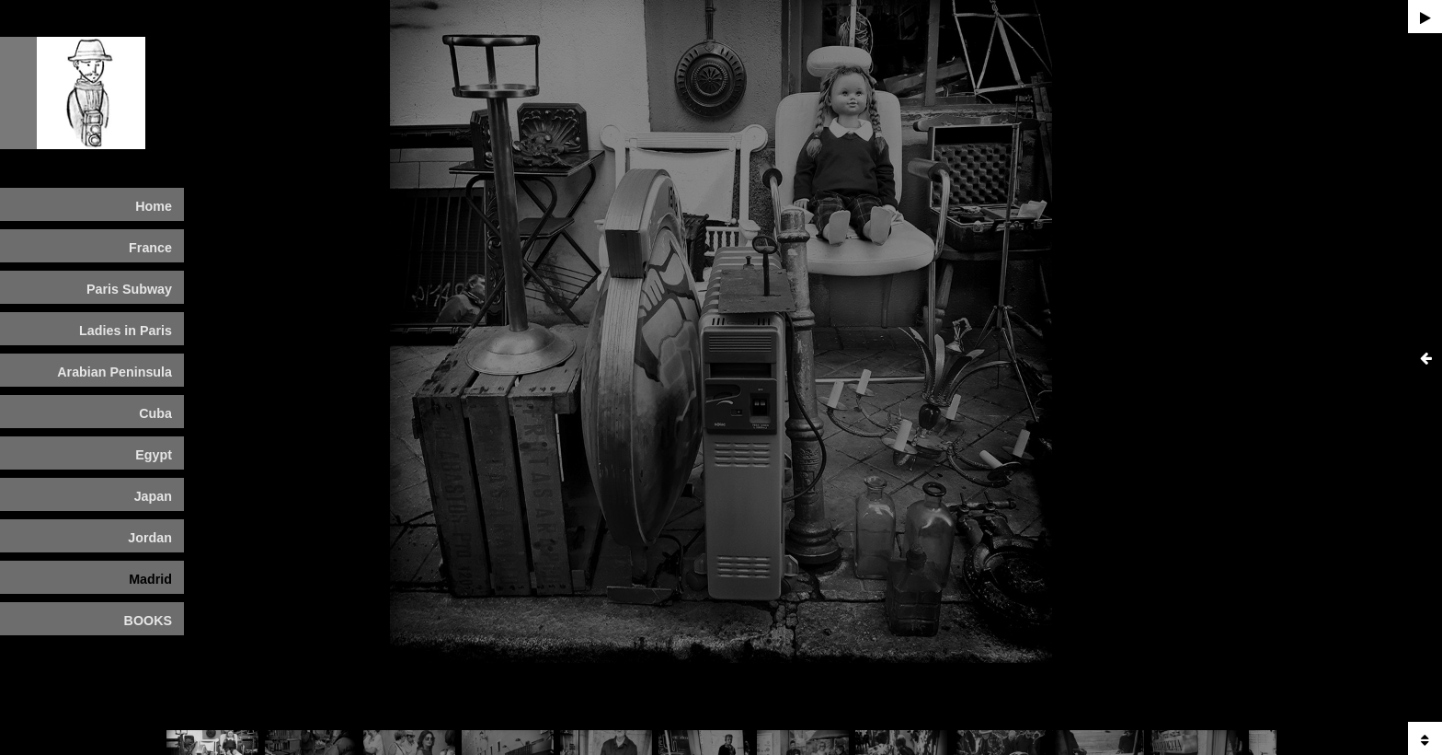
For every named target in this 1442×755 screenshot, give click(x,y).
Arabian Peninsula (114, 372)
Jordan (150, 537)
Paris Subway (129, 289)
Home (153, 206)
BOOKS (148, 620)
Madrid (150, 579)
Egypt (153, 454)
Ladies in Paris (125, 330)
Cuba (155, 413)
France (150, 247)
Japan (153, 496)
